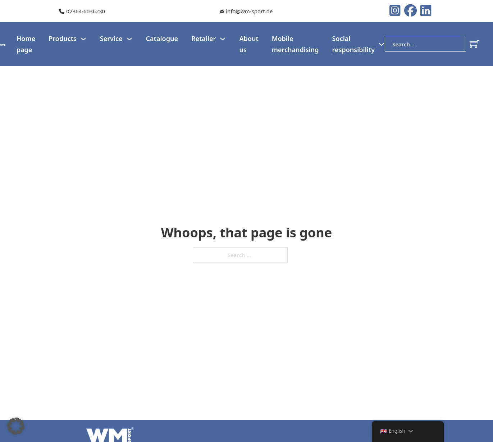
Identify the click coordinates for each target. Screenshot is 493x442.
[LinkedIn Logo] (426, 11)
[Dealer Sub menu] (222, 39)
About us (248, 44)
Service (111, 38)
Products (63, 38)
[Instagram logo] (396, 11)
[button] (16, 426)
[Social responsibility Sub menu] (381, 44)
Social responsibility (353, 44)
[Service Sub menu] (129, 39)
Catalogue (162, 38)
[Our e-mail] (246, 11)
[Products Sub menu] (83, 39)
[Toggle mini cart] (474, 44)
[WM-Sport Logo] (3, 43)
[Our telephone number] (82, 11)
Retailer (203, 38)
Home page (26, 44)
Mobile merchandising (295, 44)
